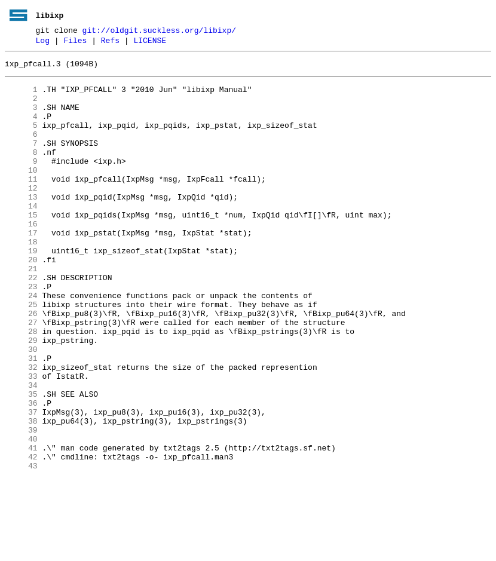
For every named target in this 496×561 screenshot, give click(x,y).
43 (21, 547)
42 (21, 537)
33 (21, 440)
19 (21, 289)
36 (21, 472)
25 (21, 354)
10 (21, 193)
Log (43, 43)
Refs (110, 43)
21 (21, 311)
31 (21, 418)
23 (21, 332)
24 (21, 343)
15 (21, 246)
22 (21, 322)
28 (21, 386)
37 (21, 483)
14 (21, 236)
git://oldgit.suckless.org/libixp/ (159, 31)
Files (75, 43)
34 (21, 451)
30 (21, 408)
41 (21, 526)
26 (21, 365)
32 (21, 429)
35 (21, 461)
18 (21, 279)
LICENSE (149, 43)
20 (21, 300)
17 (21, 268)
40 (21, 515)
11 (21, 203)
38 (21, 494)
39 (21, 504)
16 (21, 257)
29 (21, 397)
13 (21, 225)
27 (21, 375)
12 (21, 214)
